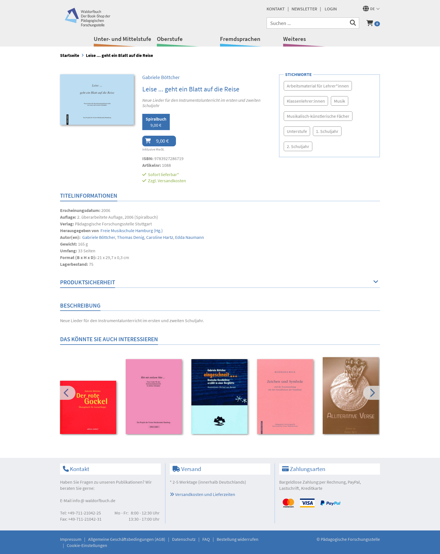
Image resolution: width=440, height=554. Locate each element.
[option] (89, 408)
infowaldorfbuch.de (93, 500)
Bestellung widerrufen (237, 539)
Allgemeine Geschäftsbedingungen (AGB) (126, 539)
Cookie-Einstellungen (87, 545)
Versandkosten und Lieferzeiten (202, 494)
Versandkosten (172, 180)
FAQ (206, 539)
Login (331, 8)
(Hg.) (131, 230)
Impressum (70, 539)
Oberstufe (170, 39)
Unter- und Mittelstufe (122, 39)
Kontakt (276, 8)
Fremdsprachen (240, 39)
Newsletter (304, 8)
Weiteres (294, 39)
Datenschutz (184, 539)
